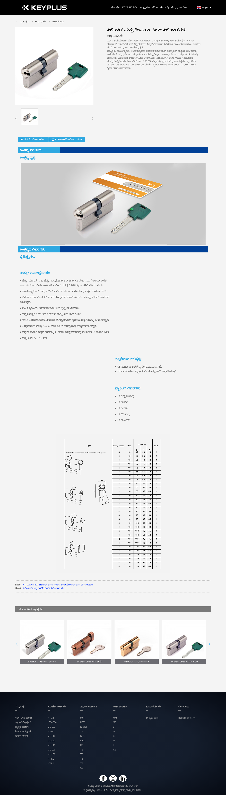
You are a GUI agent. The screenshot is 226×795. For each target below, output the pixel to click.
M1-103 (51, 727)
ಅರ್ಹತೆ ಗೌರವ (21, 736)
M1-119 (51, 745)
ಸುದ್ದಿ (167, 7)
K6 (81, 745)
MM (115, 717)
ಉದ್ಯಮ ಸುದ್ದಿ (152, 717)
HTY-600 (52, 722)
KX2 (82, 740)
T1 (81, 749)
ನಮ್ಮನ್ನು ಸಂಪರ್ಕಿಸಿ (179, 7)
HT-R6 (51, 731)
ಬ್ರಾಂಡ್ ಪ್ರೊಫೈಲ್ (23, 722)
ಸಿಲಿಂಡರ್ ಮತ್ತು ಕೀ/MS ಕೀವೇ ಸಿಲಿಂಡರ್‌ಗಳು (43, 588)
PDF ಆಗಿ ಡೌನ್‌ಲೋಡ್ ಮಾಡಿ (68, 139)
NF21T (83, 727)
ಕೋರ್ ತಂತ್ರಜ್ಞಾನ (23, 731)
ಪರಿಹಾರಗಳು (157, 7)
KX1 (82, 736)
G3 (81, 768)
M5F (82, 717)
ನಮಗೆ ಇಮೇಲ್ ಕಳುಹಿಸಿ (35, 139)
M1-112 (51, 736)
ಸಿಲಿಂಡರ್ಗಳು (58, 21)
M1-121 (51, 740)
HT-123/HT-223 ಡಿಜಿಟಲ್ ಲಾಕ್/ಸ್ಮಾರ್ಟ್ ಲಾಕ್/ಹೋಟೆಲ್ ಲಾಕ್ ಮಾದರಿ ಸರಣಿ (58, 584)
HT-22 (51, 717)
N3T (82, 722)
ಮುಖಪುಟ (115, 7)
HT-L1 (51, 758)
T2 (81, 754)
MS (114, 722)
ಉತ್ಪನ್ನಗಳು (145, 7)
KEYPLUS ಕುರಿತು (130, 7)
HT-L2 (51, 763)
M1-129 (51, 749)
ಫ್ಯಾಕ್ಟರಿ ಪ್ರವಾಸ (22, 727)
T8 (81, 763)
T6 (81, 758)
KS (114, 749)
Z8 (81, 731)
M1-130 (51, 754)
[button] (92, 118)
